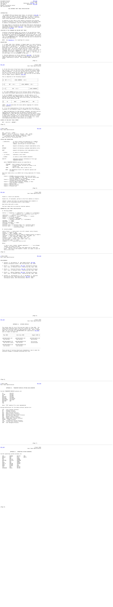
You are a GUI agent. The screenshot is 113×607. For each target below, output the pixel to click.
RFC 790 (23, 317)
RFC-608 (37, 394)
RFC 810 (35, 1)
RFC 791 (23, 321)
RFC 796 (29, 66)
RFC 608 (35, 5)
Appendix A (11, 48)
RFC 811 (32, 3)
